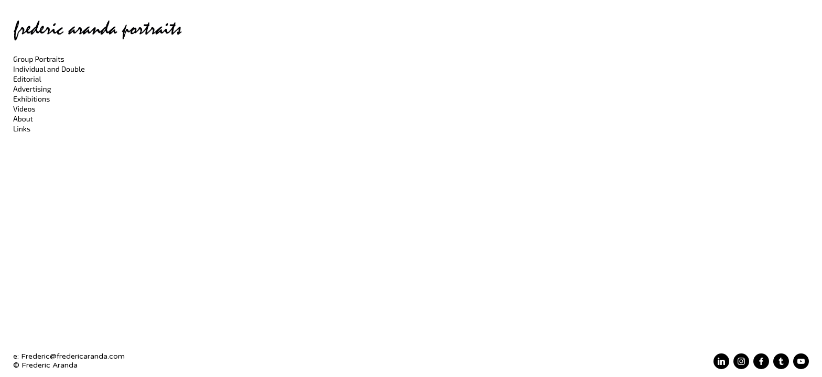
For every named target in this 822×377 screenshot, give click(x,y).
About (23, 118)
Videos (24, 108)
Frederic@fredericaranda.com (73, 356)
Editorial (27, 78)
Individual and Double (49, 68)
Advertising (32, 88)
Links (21, 128)
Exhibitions (31, 98)
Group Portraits (38, 58)
